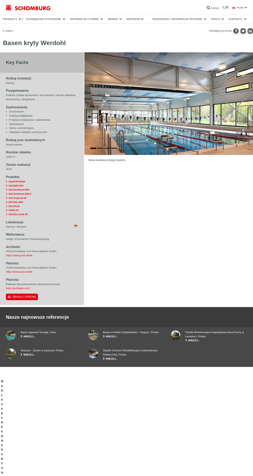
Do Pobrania (95, 441)
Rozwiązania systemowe (43, 19)
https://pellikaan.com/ (18, 288)
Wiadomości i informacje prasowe (177, 19)
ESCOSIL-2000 (15, 202)
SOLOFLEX (14, 206)
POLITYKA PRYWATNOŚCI (43, 468)
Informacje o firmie (84, 19)
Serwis (113, 19)
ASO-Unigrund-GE (17, 198)
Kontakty (236, 19)
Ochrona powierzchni (17, 447)
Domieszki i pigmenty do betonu (23, 453)
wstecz (9, 30)
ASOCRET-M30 (15, 186)
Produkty (10, 19)
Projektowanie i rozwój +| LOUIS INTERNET (229, 468)
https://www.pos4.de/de (19, 255)
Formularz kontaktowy (99, 447)
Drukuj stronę (24, 296)
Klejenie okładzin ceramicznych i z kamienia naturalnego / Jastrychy (41, 441)
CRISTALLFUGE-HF (18, 214)
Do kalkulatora (96, 435)
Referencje (135, 19)
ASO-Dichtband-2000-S (19, 194)
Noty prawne (23, 468)
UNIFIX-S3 (13, 210)
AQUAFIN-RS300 (16, 181)
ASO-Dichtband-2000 (18, 190)
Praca (215, 19)
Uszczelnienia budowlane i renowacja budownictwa (33, 435)
